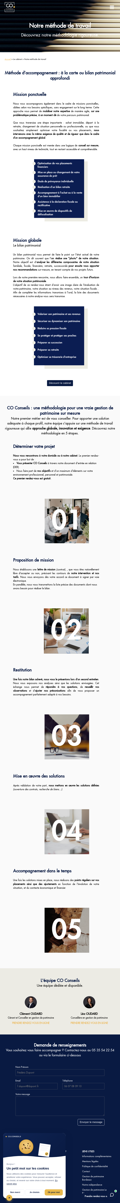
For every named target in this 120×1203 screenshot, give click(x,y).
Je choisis (35, 1192)
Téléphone (67, 1080)
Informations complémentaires (96, 1156)
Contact (86, 1171)
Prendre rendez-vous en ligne (99, 1196)
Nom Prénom (21, 1067)
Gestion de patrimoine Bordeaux (93, 1178)
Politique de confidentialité (95, 1166)
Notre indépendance (92, 1184)
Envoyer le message (91, 1122)
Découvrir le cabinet (60, 383)
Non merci (15, 1192)
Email (17, 1080)
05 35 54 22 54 (103, 1050)
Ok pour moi (54, 1192)
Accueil (8, 59)
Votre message (22, 1094)
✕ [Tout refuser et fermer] (9, 1197)
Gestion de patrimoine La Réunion (94, 1191)
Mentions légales (90, 1161)
